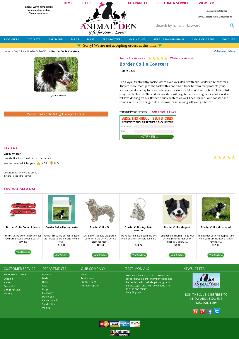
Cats (44, 285)
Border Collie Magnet (177, 227)
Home (7, 51)
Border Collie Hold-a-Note (62, 227)
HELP (86, 3)
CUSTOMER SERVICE (173, 3)
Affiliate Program (90, 285)
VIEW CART (207, 3)
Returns (8, 282)
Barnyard (55, 39)
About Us (86, 274)
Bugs (90, 39)
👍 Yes (42, 163)
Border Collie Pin (100, 227)
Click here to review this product (21, 172)
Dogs (45, 289)
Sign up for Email (12, 289)
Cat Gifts (33, 39)
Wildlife (228, 39)
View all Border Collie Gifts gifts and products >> (56, 114)
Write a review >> (182, 58)
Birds (75, 39)
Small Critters (203, 39)
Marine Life (137, 39)
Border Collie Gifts (37, 51)
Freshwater (111, 39)
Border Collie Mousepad (216, 227)
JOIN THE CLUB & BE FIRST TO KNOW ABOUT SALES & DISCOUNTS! (206, 299)
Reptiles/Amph (50, 300)
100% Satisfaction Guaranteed (215, 16)
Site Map (8, 293)
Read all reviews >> (132, 58)
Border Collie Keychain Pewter (139, 228)
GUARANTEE (138, 3)
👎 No (54, 163)
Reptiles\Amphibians (168, 39)
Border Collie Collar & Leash (23, 227)
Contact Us (9, 286)
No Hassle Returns (216, 11)
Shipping (8, 278)
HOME (67, 3)
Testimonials (87, 278)
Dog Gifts (11, 39)
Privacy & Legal (89, 282)
